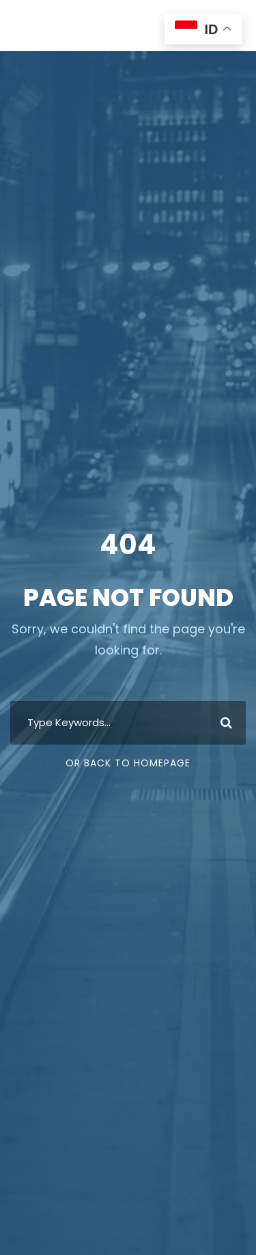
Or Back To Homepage (128, 763)
